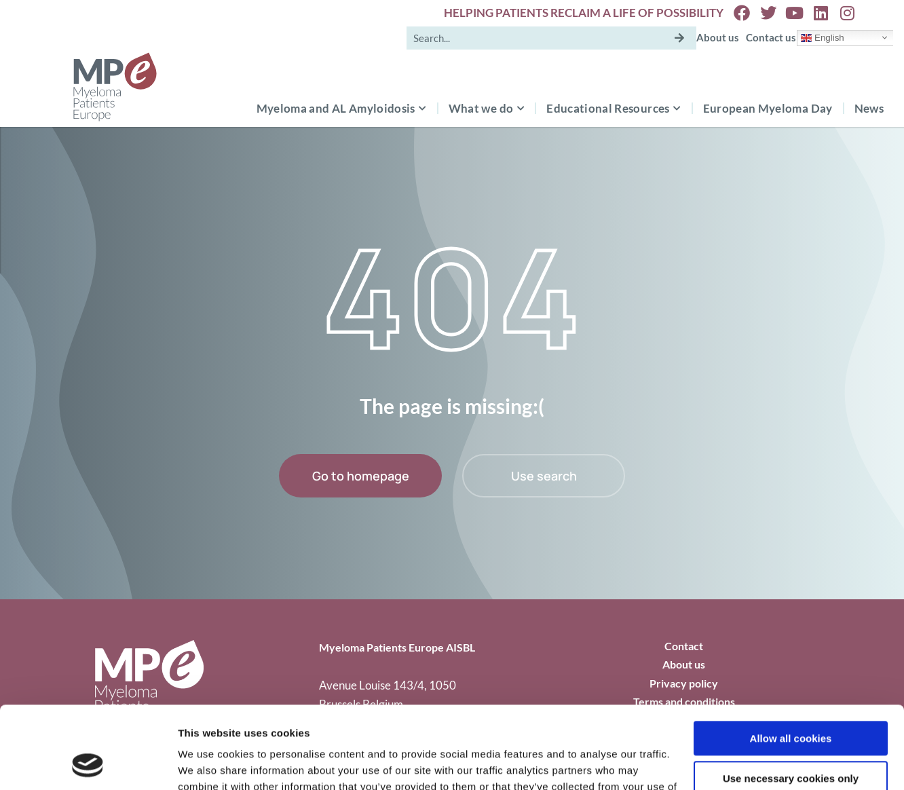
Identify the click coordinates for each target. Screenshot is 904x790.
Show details (209, 763)
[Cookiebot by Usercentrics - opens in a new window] (88, 763)
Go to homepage (360, 476)
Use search (544, 476)
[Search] (679, 38)
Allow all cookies (791, 661)
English (822, 37)
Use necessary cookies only (791, 701)
